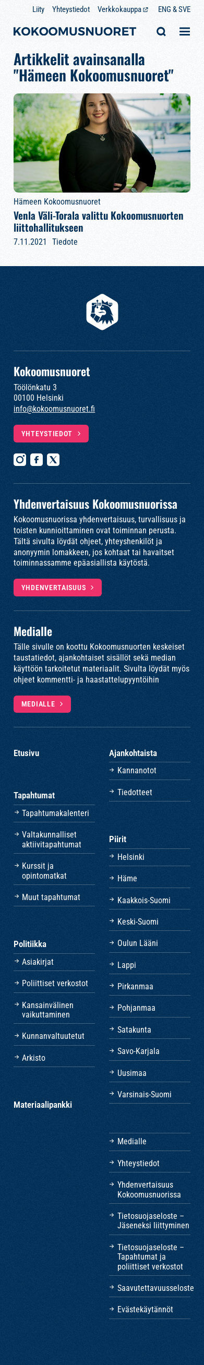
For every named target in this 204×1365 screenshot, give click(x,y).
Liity (38, 9)
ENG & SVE (174, 9)
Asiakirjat (38, 962)
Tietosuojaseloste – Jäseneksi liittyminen (153, 1220)
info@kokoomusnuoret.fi (54, 409)
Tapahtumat (34, 795)
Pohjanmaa (136, 1008)
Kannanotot (137, 770)
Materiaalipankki (43, 1104)
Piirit (117, 839)
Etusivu (26, 753)
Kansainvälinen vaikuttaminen (48, 1010)
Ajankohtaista (133, 753)
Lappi (126, 965)
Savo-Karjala (138, 1051)
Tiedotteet (134, 792)
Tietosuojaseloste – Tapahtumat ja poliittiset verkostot (150, 1257)
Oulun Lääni (137, 943)
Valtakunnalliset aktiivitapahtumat (51, 839)
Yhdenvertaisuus (53, 587)
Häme (127, 878)
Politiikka (30, 944)
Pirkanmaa (135, 986)
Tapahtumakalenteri (55, 813)
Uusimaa (132, 1073)
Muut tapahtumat (51, 897)
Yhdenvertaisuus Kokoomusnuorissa (149, 1189)
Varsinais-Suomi (144, 1094)
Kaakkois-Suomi (144, 900)
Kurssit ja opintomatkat (44, 870)
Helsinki (131, 857)
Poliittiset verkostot (55, 983)
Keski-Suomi (138, 922)
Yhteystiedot (71, 9)
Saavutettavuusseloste (153, 1288)
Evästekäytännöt (145, 1309)
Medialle (38, 704)
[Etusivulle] (75, 32)
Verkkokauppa (119, 9)
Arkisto (33, 1058)
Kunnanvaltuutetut (53, 1036)
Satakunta (134, 1030)
